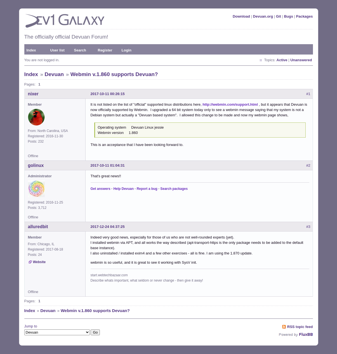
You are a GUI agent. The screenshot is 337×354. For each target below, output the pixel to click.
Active (282, 60)
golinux (36, 165)
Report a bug (147, 189)
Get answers (100, 189)
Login (126, 50)
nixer (33, 93)
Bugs (288, 16)
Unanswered (301, 60)
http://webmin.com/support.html (230, 104)
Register (105, 50)
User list (57, 50)
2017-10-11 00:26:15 (108, 94)
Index (31, 50)
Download (241, 16)
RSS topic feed (300, 327)
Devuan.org (263, 16)
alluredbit (38, 226)
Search (80, 50)
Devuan (54, 74)
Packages (304, 16)
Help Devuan (123, 189)
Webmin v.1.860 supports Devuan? (114, 74)
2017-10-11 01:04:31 (108, 165)
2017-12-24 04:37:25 (108, 227)
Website (39, 262)
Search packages (174, 189)
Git (278, 16)
